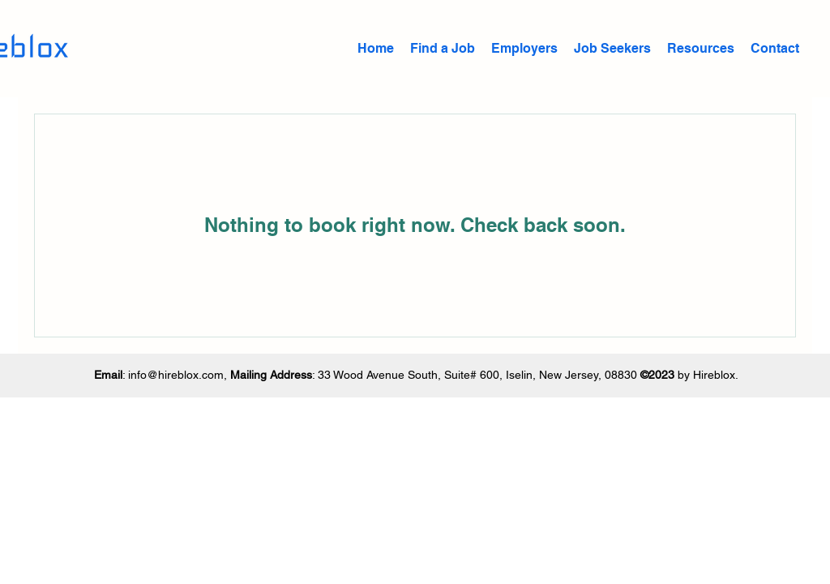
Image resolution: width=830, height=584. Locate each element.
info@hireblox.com (176, 374)
